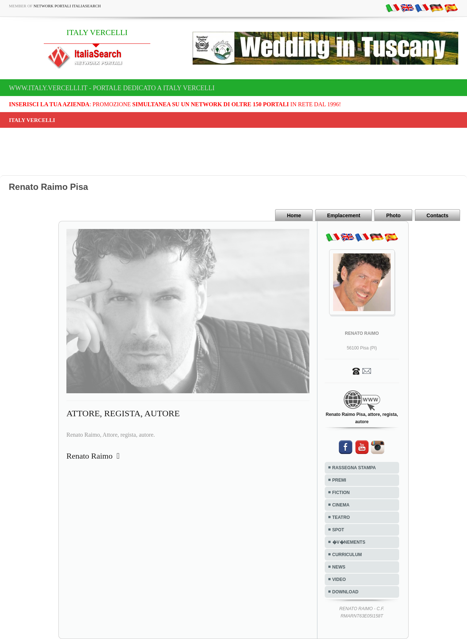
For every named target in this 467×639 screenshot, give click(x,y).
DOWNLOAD (345, 591)
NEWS (339, 567)
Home (294, 215)
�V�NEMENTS (349, 542)
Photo (393, 215)
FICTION (341, 492)
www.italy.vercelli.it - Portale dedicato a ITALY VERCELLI (112, 88)
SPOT (338, 529)
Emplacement (343, 215)
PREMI (339, 480)
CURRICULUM (347, 554)
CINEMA (341, 505)
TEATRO (341, 517)
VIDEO (339, 579)
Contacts (437, 215)
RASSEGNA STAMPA (354, 467)
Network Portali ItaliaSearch (67, 6)
